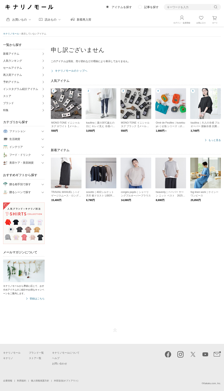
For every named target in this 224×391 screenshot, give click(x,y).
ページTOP (115, 330)
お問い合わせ (59, 363)
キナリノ (8, 358)
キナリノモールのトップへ (71, 70)
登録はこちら (37, 298)
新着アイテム (11, 53)
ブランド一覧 (36, 352)
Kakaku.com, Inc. (212, 383)
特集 (6, 110)
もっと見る (214, 140)
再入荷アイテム (12, 74)
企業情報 (7, 380)
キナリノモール (11, 33)
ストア (7, 96)
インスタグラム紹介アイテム (20, 89)
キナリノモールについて (65, 352)
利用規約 (21, 380)
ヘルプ (56, 358)
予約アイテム (11, 81)
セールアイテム (12, 67)
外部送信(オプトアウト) (66, 380)
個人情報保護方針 (40, 380)
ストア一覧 (35, 358)
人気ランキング (12, 60)
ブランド (8, 103)
